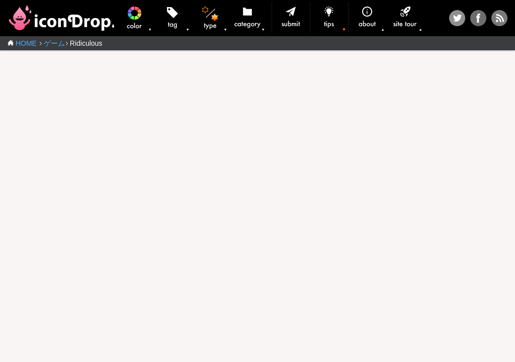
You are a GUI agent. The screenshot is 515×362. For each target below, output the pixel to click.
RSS (499, 18)
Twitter (457, 18)
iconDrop (61, 18)
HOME (26, 43)
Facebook (478, 18)
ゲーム (54, 43)
